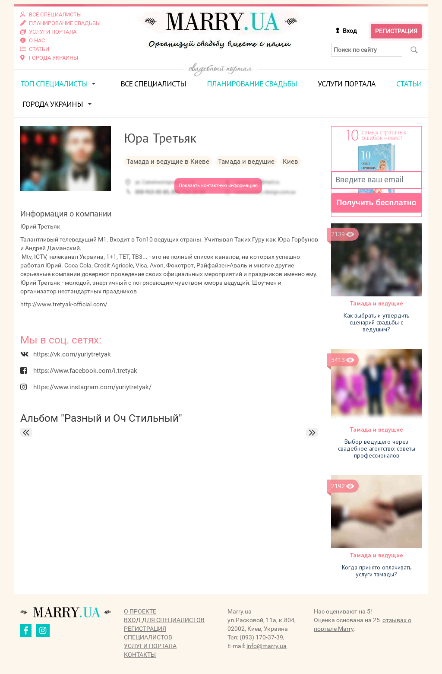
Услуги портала (347, 84)
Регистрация (396, 31)
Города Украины (52, 104)
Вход (350, 30)
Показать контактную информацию (218, 185)
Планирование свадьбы (252, 84)
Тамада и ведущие (376, 303)
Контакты (140, 654)
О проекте (140, 611)
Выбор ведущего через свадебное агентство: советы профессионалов (376, 448)
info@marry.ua (266, 645)
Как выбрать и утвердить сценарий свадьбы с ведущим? (376, 322)
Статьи (409, 84)
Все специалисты (153, 84)
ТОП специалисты (54, 84)
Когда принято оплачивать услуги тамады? (376, 570)
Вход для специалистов (164, 620)
